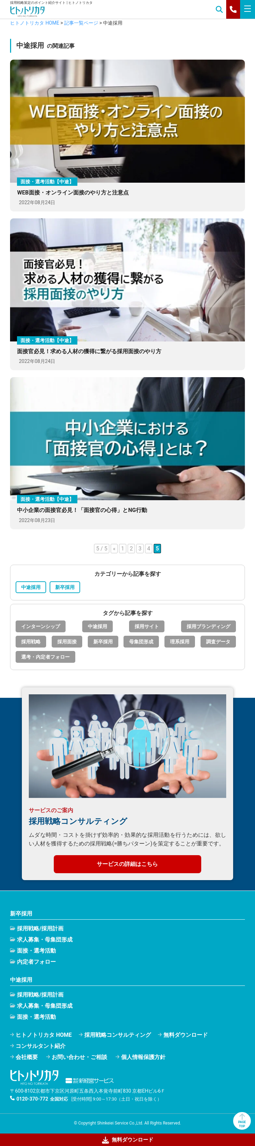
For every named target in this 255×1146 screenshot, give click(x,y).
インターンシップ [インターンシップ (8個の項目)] (40, 626)
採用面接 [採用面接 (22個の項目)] (67, 641)
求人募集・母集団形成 (45, 939)
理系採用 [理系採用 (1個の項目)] (179, 641)
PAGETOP (242, 1120)
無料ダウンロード (185, 1035)
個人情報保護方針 (143, 1057)
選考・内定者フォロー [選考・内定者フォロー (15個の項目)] (45, 657)
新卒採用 (65, 587)
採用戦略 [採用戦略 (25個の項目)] (31, 641)
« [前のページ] (114, 548)
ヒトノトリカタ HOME (43, 1035)
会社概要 (27, 1057)
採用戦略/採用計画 (40, 928)
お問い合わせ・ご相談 (79, 1057)
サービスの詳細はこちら (127, 864)
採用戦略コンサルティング (117, 1035)
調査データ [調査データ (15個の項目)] (218, 641)
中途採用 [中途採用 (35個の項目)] (97, 626)
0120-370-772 (32, 1099)
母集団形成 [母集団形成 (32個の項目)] (141, 641)
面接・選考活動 (36, 950)
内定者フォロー (36, 961)
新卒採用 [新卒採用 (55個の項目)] (103, 641)
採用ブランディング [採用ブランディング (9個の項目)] (208, 626)
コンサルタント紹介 (41, 1046)
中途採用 (31, 587)
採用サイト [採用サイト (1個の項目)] (147, 626)
